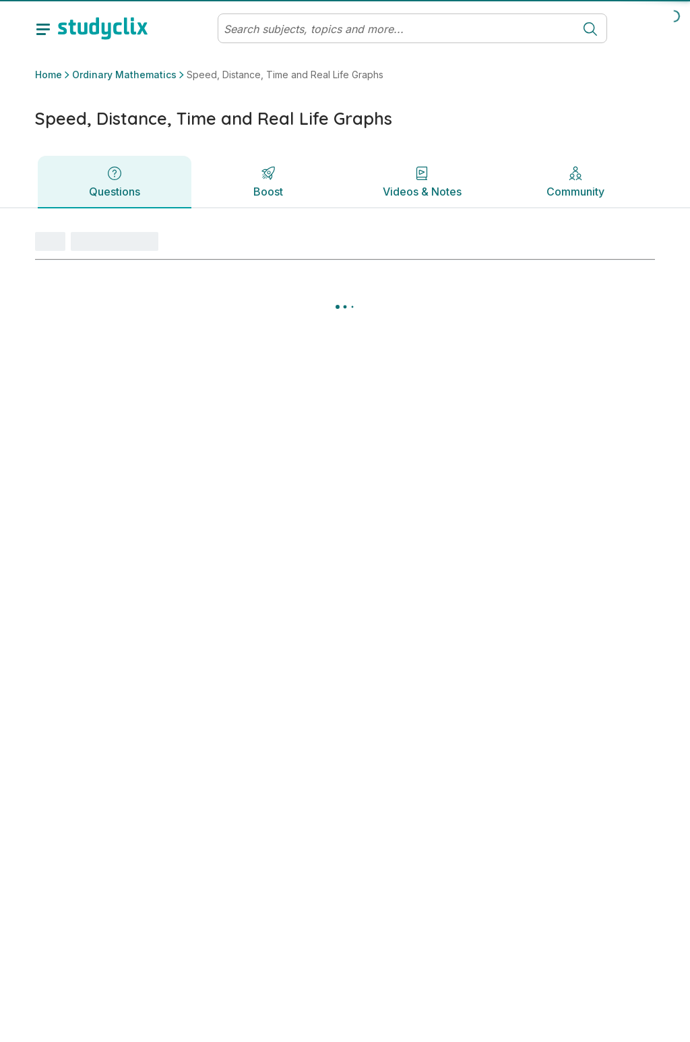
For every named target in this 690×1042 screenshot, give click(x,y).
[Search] (396, 29)
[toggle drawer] (43, 28)
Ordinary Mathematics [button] (124, 74)
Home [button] (48, 74)
